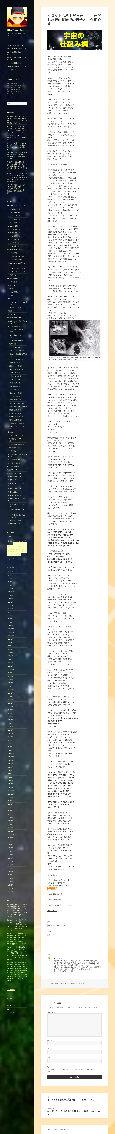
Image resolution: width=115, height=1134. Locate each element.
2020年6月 (10, 811)
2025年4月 (10, 615)
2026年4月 (10, 575)
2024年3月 (10, 659)
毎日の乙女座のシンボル (14, 48)
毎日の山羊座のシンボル (15, 489)
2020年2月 (10, 824)
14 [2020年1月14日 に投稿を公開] (11, 549)
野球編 (11, 289)
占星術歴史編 (12, 275)
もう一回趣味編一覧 (14, 463)
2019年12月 (10, 831)
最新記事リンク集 (14, 383)
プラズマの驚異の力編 (16, 359)
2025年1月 (10, 626)
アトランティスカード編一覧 (17, 272)
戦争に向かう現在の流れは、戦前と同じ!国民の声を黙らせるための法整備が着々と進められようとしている (17, 155)
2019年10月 (10, 838)
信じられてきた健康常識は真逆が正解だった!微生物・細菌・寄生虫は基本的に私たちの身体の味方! (17, 950)
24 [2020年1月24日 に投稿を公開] (20, 552)
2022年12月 (10, 710)
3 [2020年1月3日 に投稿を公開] (19, 544)
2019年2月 (10, 865)
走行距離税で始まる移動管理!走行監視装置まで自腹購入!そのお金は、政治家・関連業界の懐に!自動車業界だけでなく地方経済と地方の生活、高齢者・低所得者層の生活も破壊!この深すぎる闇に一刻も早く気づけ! (17, 969)
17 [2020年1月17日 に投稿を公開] (20, 549)
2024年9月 (10, 639)
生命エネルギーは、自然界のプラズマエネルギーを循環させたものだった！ (17, 922)
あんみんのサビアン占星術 (16, 256)
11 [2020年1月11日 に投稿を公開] (22, 546)
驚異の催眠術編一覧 (15, 420)
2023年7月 (10, 686)
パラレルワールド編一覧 (16, 351)
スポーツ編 (11, 285)
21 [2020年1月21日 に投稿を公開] (11, 552)
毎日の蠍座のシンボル (15, 520)
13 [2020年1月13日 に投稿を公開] (8, 549)
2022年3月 (10, 740)
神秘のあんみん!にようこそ (15, 45)
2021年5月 (10, 774)
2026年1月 (10, 585)
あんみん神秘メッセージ (14, 318)
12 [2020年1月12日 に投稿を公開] (25, 546)
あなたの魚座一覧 (13, 246)
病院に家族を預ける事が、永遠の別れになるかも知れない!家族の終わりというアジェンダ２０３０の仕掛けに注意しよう (17, 120)
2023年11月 (10, 673)
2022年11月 (10, 713)
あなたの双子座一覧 (14, 212)
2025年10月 (10, 595)
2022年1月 (10, 747)
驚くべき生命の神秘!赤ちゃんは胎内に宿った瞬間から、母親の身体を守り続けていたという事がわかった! (17, 146)
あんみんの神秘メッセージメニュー (15, 58)
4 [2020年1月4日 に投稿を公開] (22, 544)
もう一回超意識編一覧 (16, 340)
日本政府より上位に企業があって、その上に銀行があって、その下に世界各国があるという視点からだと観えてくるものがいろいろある (17, 166)
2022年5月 (10, 733)
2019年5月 (10, 855)
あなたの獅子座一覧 (14, 236)
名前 (49, 1040)
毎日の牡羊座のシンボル (15, 495)
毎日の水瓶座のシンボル (15, 492)
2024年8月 (10, 642)
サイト (49, 1058)
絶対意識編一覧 (14, 448)
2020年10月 (10, 797)
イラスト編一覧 (13, 282)
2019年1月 (10, 868)
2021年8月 (10, 764)
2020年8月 (10, 804)
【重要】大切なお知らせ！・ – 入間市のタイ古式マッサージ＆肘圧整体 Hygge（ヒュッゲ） (17, 914)
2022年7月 (10, 727)
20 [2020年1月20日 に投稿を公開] (8, 552)
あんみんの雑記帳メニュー (15, 63)
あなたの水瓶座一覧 (14, 226)
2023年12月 (10, 669)
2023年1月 (10, 706)
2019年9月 (10, 841)
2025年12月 (10, 588)
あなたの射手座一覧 (14, 219)
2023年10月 (10, 676)
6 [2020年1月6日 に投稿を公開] (8, 546)
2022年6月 (10, 730)
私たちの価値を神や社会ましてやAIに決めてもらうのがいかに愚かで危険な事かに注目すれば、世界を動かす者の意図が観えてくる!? (17, 189)
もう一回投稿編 (11, 451)
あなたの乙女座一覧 (14, 209)
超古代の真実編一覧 (15, 400)
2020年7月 (10, 807)
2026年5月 (10, 572)
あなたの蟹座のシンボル (14, 249)
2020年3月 (10, 821)
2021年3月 (10, 781)
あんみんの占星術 (12, 253)
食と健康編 (11, 314)
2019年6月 (10, 851)
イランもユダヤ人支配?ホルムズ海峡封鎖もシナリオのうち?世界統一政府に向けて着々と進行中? (16, 936)
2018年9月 (10, 882)
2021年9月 (10, 760)
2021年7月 (10, 767)
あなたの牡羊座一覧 (14, 233)
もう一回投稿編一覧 (13, 66)
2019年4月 (10, 858)
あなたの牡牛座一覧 (14, 229)
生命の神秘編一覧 (14, 386)
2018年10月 (10, 878)
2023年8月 (10, 683)
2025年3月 (10, 619)
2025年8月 (10, 602)
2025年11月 (10, 592)
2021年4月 (10, 777)
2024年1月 (10, 666)
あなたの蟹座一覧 (13, 239)
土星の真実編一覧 (14, 373)
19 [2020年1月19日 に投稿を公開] (25, 549)
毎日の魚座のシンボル (15, 524)
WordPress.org (12, 1012)
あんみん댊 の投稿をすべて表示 (63, 971)
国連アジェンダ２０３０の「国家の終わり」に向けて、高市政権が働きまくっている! (17, 138)
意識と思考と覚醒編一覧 (16, 444)
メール (50, 1049)
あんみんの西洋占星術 (15, 260)
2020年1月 (10, 828)
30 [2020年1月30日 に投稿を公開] (17, 554)
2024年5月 (10, 653)
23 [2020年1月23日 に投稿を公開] (17, 552)
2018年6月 (10, 892)
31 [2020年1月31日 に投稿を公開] (20, 554)
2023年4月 (10, 696)
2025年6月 (10, 609)
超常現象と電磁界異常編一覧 (18, 406)
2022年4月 (10, 737)
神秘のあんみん (16, 30)
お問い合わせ (11, 989)
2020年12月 (10, 791)
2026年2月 (10, 582)
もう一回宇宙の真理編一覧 (16, 460)
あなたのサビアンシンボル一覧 (16, 206)
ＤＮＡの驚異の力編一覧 (16, 423)
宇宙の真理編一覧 (54, 899)
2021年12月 (10, 750)
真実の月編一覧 (14, 390)
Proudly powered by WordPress (57, 1130)
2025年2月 (10, 622)
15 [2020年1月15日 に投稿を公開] (14, 549)
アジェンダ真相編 (14, 347)
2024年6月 (10, 649)
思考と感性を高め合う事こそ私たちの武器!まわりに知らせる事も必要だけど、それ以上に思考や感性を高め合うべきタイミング (17, 129)
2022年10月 (10, 716)
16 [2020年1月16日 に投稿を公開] (17, 549)
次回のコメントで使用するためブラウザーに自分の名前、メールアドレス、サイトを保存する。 (74, 1070)
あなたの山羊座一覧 (14, 223)
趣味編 (10, 299)
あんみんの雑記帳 (12, 278)
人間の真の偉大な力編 (16, 435)
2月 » (13, 559)
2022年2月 (10, 743)
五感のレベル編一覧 (15, 366)
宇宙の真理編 (12, 344)
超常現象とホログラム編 (16, 403)
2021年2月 (10, 784)
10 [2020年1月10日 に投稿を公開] (20, 546)
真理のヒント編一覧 (15, 393)
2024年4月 (10, 656)
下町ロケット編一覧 (15, 307)
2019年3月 (10, 861)
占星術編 (10, 295)
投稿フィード (11, 1006)
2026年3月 (10, 578)
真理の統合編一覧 (14, 396)
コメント (51, 1012)
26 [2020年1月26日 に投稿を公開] (25, 552)
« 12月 (9, 559)
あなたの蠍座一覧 (13, 243)
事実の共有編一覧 (14, 363)
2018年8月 (10, 885)
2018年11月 (10, 875)
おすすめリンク (11, 70)
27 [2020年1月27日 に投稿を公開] (8, 554)
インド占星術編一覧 (13, 466)
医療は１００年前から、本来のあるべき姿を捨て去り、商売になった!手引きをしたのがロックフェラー (17, 908)
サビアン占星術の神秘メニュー (15, 53)
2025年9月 (10, 599)
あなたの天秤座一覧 (14, 216)
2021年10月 (10, 757)
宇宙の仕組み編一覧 (15, 376)
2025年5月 (10, 612)
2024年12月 (10, 629)
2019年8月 (10, 844)
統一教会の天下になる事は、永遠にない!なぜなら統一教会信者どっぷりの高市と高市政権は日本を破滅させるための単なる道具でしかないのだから (17, 177)
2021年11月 (10, 754)
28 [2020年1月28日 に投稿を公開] (11, 554)
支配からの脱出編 (14, 379)
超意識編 (10, 432)
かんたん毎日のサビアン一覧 (17, 268)
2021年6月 (10, 770)
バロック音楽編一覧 (14, 292)
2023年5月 (10, 693)
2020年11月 (10, 794)
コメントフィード (12, 1009)
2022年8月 (10, 723)
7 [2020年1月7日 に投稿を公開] (11, 546)
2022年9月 (10, 720)
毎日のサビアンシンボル (14, 473)
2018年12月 (10, 871)
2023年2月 (10, 703)
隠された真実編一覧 (15, 413)
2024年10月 (10, 636)
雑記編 (10, 311)
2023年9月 (10, 680)
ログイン (9, 1002)
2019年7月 (10, 848)
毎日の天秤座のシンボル (15, 480)
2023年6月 (10, 690)
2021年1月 (10, 787)
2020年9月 (10, 801)
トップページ (52, 910)
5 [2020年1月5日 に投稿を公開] (25, 544)
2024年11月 (10, 632)
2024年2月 (10, 663)
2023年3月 (10, 700)
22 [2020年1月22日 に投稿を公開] (14, 552)
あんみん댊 (65, 983)
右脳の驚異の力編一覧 (16, 369)
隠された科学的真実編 (16, 417)
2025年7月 (10, 605)
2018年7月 (10, 888)
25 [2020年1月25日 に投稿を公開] (22, 552)
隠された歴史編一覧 (15, 410)
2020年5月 (10, 814)
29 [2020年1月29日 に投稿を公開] (14, 554)
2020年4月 (10, 818)
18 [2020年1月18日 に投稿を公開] (22, 549)
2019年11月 (10, 834)
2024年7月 (10, 646)
